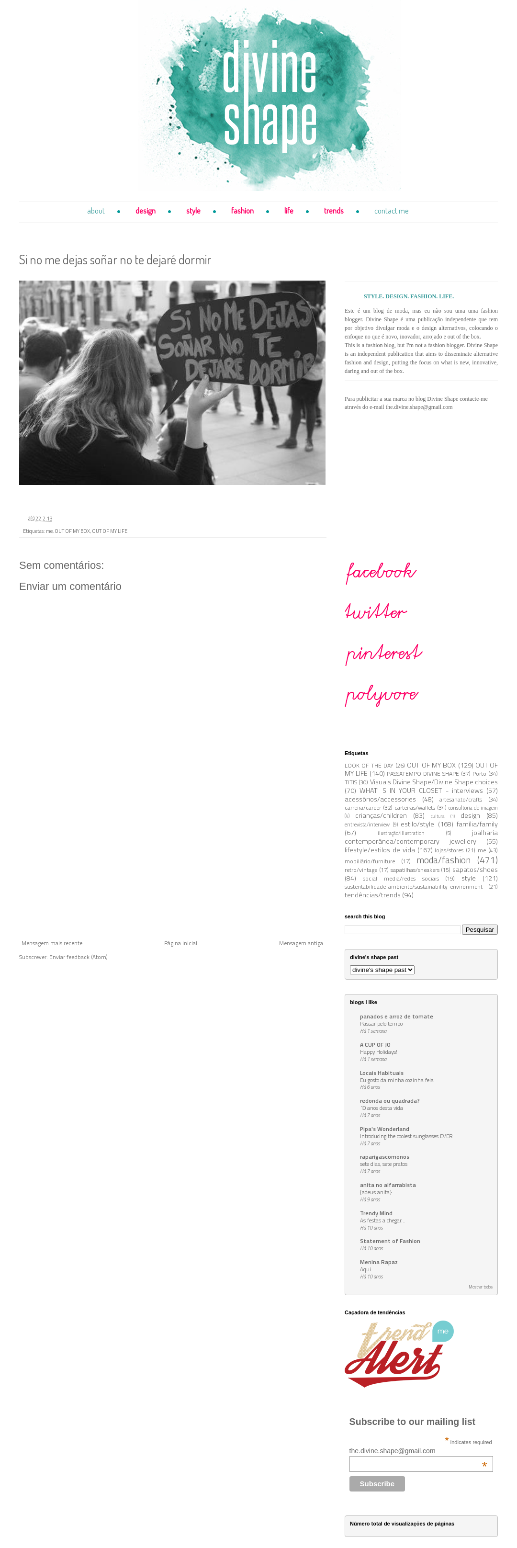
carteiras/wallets (414, 807)
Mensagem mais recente (52, 943)
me (49, 531)
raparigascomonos (384, 1156)
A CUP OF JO (375, 1044)
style (193, 210)
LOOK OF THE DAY (369, 765)
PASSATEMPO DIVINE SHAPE (423, 773)
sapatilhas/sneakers (415, 869)
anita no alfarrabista (388, 1184)
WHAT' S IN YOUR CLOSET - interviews (421, 790)
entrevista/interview (367, 824)
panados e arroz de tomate (396, 1016)
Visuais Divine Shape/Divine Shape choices (434, 782)
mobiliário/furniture (370, 861)
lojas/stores (449, 850)
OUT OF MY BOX (72, 531)
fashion (242, 210)
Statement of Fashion (390, 1240)
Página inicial (180, 943)
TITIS (351, 782)
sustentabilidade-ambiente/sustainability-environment (414, 886)
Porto (479, 773)
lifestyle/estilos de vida (380, 850)
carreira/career (363, 807)
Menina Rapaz (379, 1261)
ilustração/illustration (401, 833)
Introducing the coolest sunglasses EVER (406, 1136)
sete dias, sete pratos (383, 1164)
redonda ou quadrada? (390, 1100)
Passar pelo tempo (381, 1023)
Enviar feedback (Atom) (78, 956)
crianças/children (381, 815)
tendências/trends (373, 895)
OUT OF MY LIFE (109, 531)
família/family (477, 824)
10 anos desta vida (381, 1108)
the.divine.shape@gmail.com (418, 1451)
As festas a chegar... (382, 1220)
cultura (438, 816)
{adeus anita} (376, 1192)
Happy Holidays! (378, 1052)
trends (334, 210)
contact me (391, 210)
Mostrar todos (481, 1287)
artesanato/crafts (460, 799)
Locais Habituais (382, 1072)
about (96, 210)
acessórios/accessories (380, 799)
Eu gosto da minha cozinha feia (397, 1080)
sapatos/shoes (475, 869)
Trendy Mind (376, 1213)
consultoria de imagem (473, 808)
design (145, 210)
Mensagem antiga (301, 943)
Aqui (365, 1269)
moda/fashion (443, 860)
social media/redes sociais (401, 878)
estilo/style (417, 824)
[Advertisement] (172, 868)
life (288, 210)
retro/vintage (361, 869)
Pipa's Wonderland (384, 1128)
